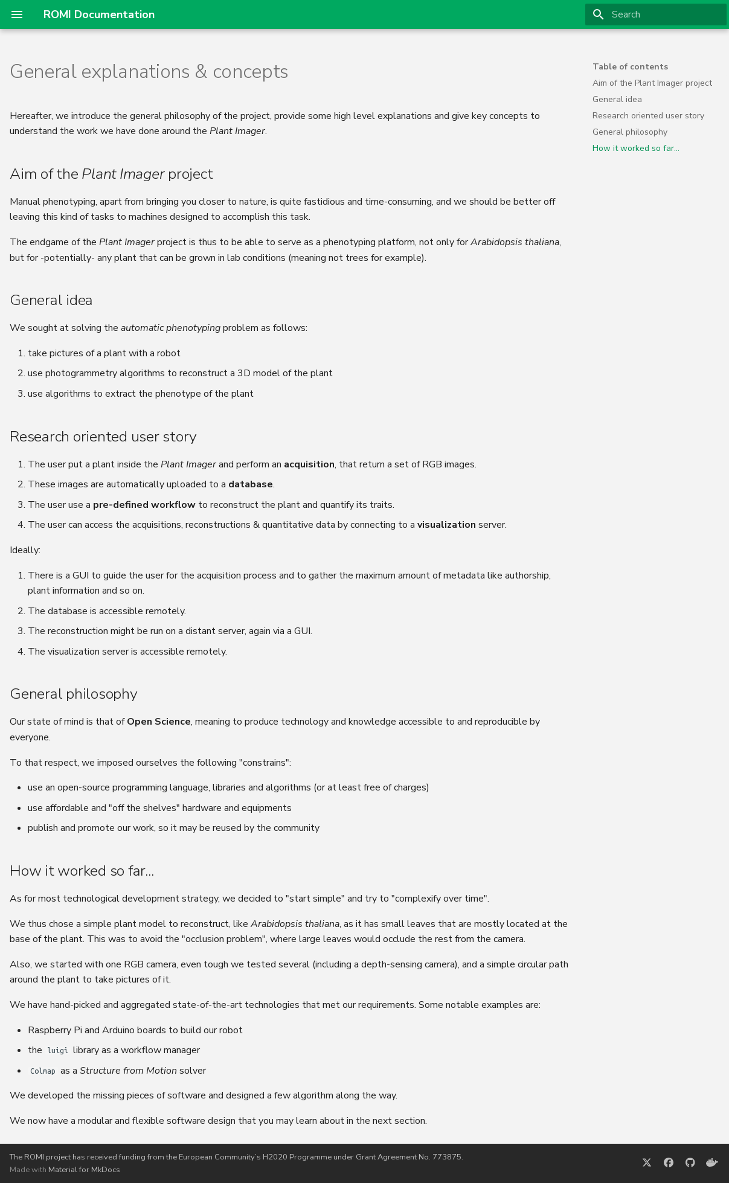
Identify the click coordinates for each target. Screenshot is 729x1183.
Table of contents (630, 67)
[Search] (656, 14)
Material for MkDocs (84, 1169)
